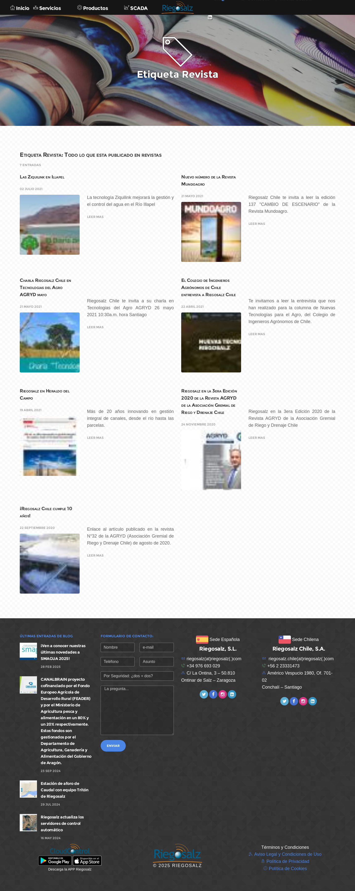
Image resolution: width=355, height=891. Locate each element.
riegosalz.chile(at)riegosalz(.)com (300, 658)
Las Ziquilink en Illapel (42, 177)
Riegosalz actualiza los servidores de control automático (62, 823)
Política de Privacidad (287, 861)
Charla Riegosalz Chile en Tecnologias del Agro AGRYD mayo (45, 287)
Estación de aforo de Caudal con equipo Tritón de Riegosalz (64, 790)
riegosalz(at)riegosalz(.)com (214, 658)
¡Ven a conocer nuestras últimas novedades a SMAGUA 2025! (63, 652)
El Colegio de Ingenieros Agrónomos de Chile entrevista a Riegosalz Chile (208, 287)
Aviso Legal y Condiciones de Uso (287, 854)
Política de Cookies (288, 868)
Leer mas (95, 217)
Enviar (113, 746)
